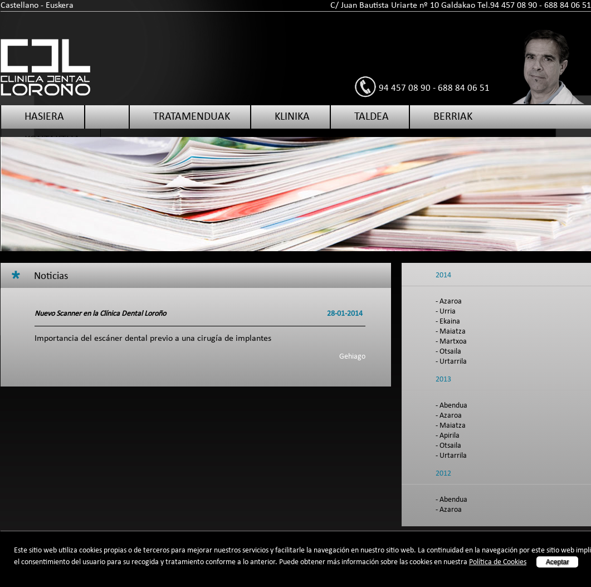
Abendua (453, 406)
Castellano (19, 5)
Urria (447, 311)
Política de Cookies (497, 562)
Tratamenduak (191, 117)
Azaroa (450, 301)
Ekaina (449, 321)
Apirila (449, 436)
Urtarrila (453, 362)
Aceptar (557, 562)
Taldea (371, 117)
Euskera (60, 5)
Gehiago (352, 357)
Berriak (452, 117)
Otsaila (450, 352)
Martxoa (453, 341)
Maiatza (452, 331)
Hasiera (44, 117)
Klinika (292, 117)
